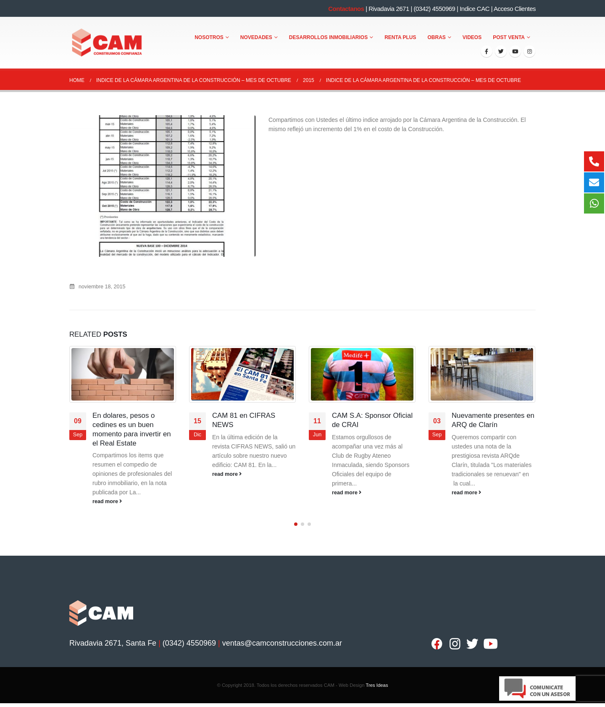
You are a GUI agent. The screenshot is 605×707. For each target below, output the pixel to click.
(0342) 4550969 (434, 8)
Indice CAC (474, 8)
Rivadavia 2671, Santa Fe (112, 639)
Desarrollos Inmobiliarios (328, 37)
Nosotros (209, 37)
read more (107, 501)
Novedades (256, 37)
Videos (472, 37)
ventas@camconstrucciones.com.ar (282, 639)
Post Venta (509, 37)
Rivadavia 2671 (388, 8)
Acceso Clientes (515, 8)
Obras (437, 37)
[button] (295, 520)
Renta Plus (400, 37)
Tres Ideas (377, 680)
